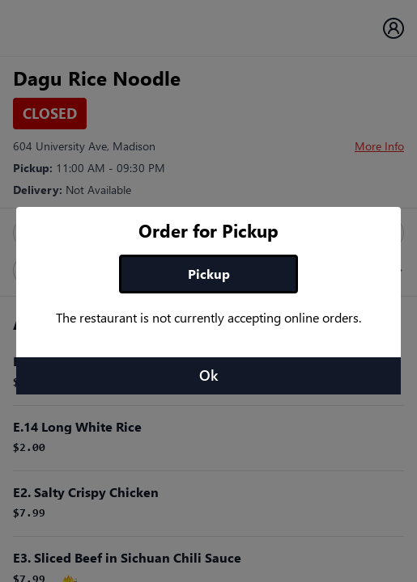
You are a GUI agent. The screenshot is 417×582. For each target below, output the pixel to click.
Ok (208, 375)
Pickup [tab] (209, 273)
